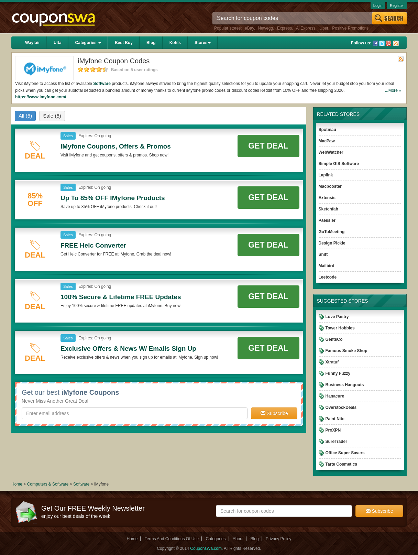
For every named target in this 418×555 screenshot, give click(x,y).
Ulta (58, 42)
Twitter (382, 43)
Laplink (326, 175)
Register (397, 5)
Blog (151, 42)
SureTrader (336, 441)
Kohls (175, 42)
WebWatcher (331, 152)
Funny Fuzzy (338, 373)
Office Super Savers (345, 452)
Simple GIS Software (339, 163)
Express (284, 28)
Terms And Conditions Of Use (172, 538)
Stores (203, 42)
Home (16, 484)
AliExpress (306, 28)
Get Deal (268, 145)
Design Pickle (332, 243)
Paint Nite (335, 418)
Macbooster (330, 186)
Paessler (327, 220)
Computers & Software (48, 484)
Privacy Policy (279, 538)
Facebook (375, 43)
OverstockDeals (341, 407)
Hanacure (335, 396)
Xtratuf (332, 362)
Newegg (265, 28)
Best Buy (124, 42)
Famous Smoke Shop (346, 350)
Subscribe (274, 413)
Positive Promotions (350, 28)
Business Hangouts (345, 384)
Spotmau (327, 129)
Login (378, 5)
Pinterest (388, 43)
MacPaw (327, 141)
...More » (393, 90)
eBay (249, 28)
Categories (88, 42)
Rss (396, 43)
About (238, 538)
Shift (323, 254)
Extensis (327, 197)
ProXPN (333, 430)
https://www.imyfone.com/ (40, 97)
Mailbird (326, 265)
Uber (323, 28)
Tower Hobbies (340, 328)
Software (102, 83)
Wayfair (32, 42)
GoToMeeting (332, 231)
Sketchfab (328, 209)
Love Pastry (337, 316)
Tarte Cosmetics (341, 464)
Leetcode (328, 277)
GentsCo (334, 339)
